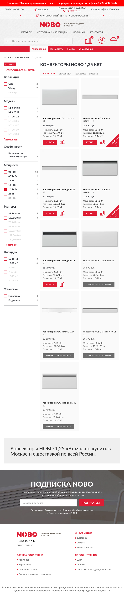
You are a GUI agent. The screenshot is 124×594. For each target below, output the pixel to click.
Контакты (96, 32)
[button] (72, 11)
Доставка (82, 538)
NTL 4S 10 (13, 130)
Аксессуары (86, 49)
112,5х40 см (14, 235)
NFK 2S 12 (13, 112)
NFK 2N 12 (14, 108)
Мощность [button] (11, 165)
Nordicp (12, 93)
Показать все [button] (10, 139)
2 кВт (11, 194)
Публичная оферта (28, 569)
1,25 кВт (12, 189)
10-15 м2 (13, 276)
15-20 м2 (13, 263)
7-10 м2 (12, 272)
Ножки (71, 49)
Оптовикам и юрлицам (52, 32)
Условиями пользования (60, 513)
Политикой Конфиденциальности (77, 510)
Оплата (81, 543)
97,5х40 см (14, 227)
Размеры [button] (10, 206)
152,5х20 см (14, 218)
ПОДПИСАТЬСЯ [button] (91, 503)
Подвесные (14, 300)
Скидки (81, 565)
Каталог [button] (26, 32)
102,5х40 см (14, 231)
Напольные (14, 296)
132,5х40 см (14, 240)
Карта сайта (25, 565)
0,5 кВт (12, 172)
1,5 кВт (12, 185)
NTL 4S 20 (13, 134)
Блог (79, 560)
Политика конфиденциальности (94, 569)
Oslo (10, 84)
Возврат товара (85, 548)
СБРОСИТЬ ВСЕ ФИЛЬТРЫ (20, 70)
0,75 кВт (12, 176)
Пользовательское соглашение (35, 574)
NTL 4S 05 (13, 121)
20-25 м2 (13, 281)
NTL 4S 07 (13, 125)
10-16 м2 (13, 259)
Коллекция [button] (11, 77)
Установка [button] (11, 289)
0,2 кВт (12, 198)
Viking (11, 88)
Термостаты (56, 49)
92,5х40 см (14, 213)
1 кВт (11, 181)
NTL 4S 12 (13, 117)
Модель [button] (9, 101)
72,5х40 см (14, 222)
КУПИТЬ (50, 142)
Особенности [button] (13, 146)
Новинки (79, 32)
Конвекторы (38, 49)
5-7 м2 (11, 268)
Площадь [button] (10, 252)
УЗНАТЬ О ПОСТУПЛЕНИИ (98, 284)
